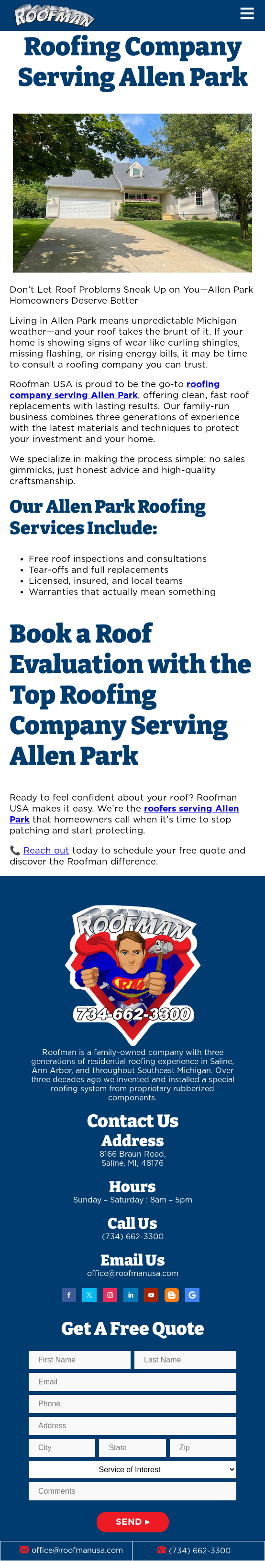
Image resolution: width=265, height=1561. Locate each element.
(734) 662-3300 (133, 1237)
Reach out (46, 850)
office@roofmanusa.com (132, 1273)
